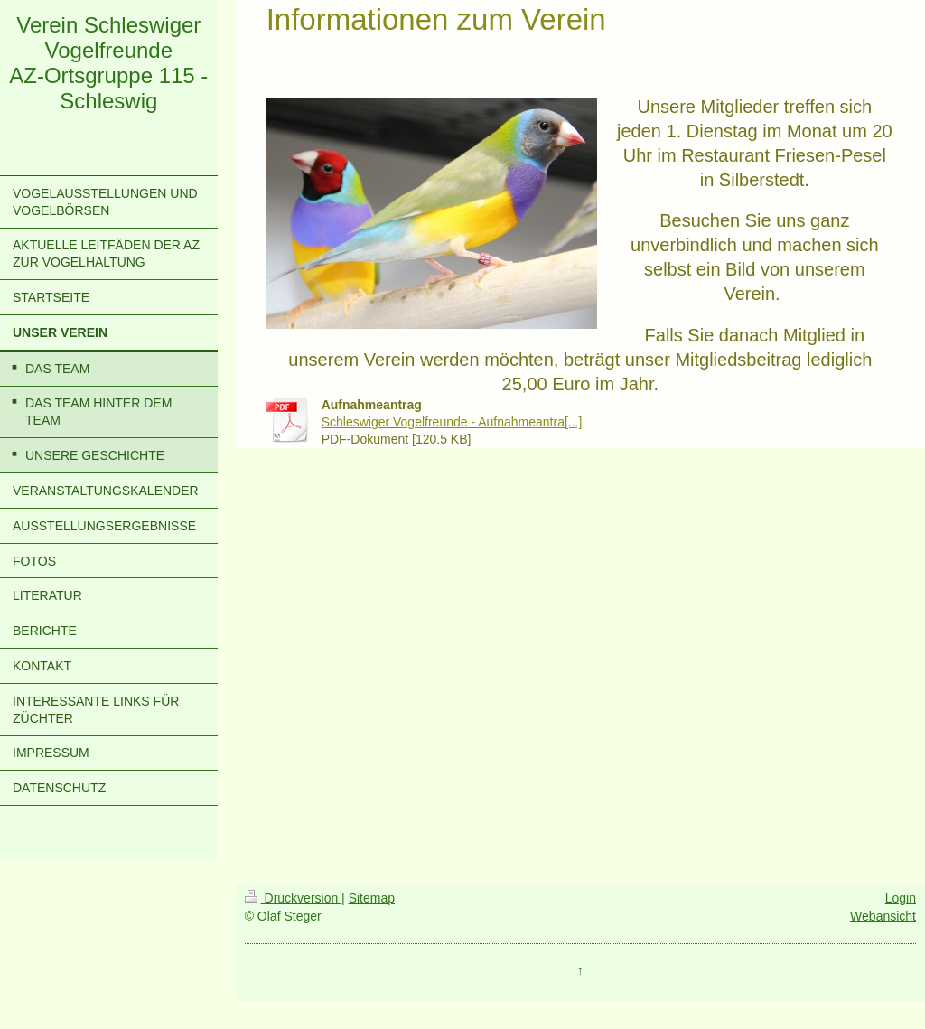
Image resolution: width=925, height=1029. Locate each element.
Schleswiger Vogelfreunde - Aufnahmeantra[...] (452, 422)
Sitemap (372, 898)
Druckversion (293, 898)
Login (900, 898)
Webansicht (883, 916)
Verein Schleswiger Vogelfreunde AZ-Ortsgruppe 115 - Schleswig (108, 63)
